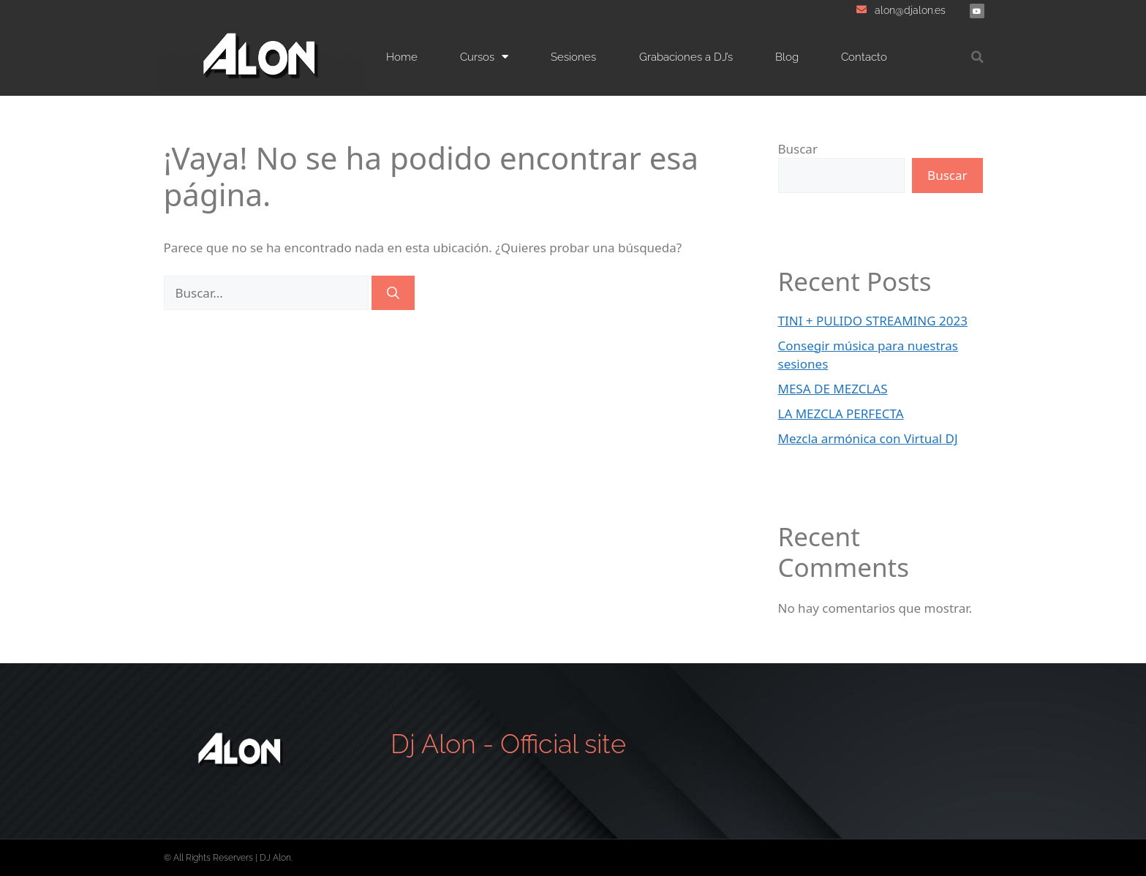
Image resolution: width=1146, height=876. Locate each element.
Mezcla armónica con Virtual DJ (868, 438)
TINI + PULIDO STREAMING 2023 (873, 320)
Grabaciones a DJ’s (686, 57)
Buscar (798, 148)
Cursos (484, 56)
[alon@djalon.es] (861, 9)
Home (402, 57)
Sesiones (573, 57)
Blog (787, 57)
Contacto (864, 57)
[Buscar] (393, 293)
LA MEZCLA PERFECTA (841, 413)
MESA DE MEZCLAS (833, 388)
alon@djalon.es (910, 10)
